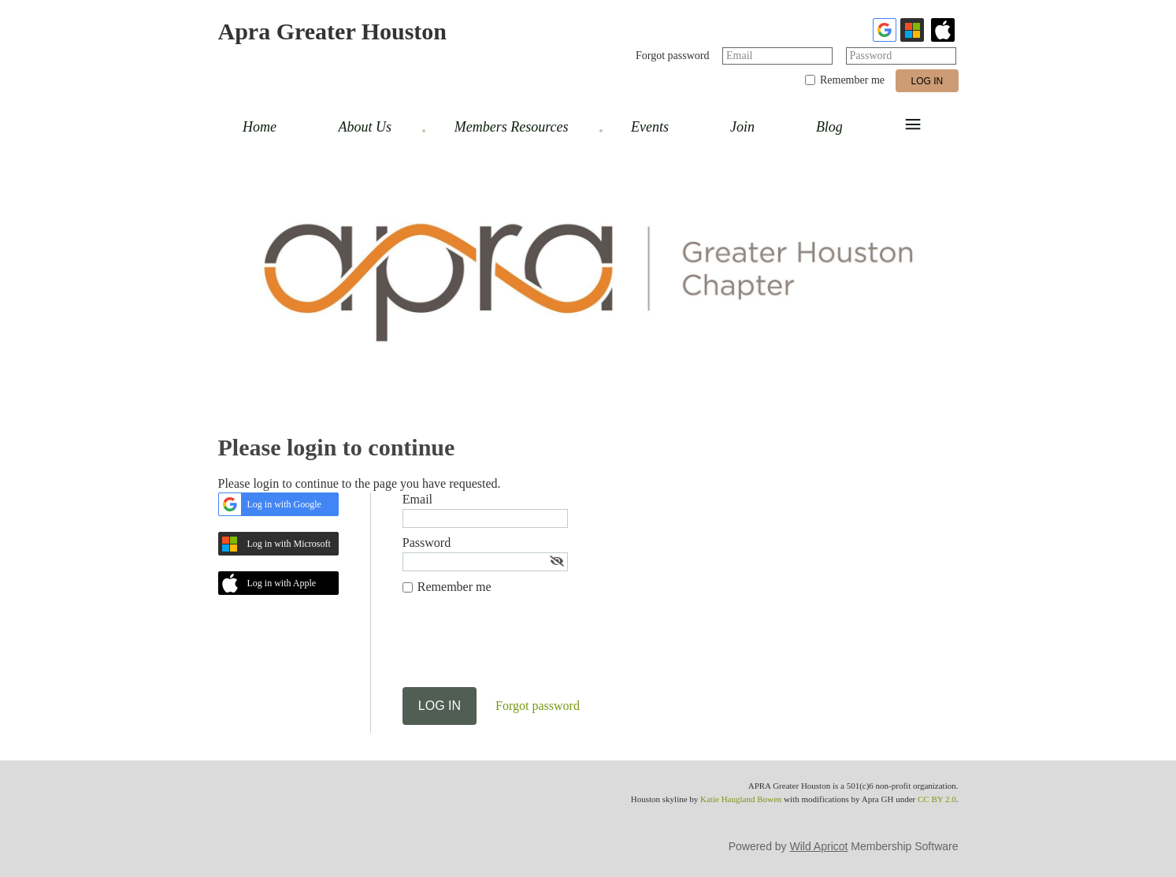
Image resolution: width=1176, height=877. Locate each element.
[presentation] (522, 648)
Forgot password (672, 55)
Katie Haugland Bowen (740, 799)
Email (739, 55)
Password (871, 55)
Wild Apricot (819, 846)
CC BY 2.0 (937, 799)
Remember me (852, 80)
